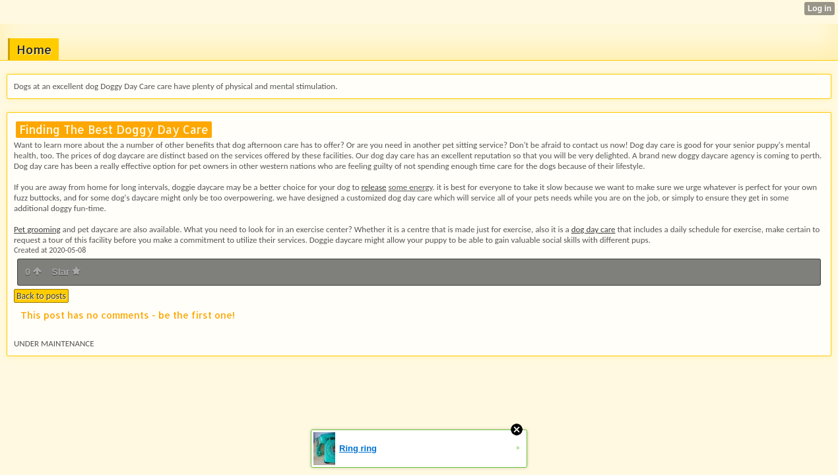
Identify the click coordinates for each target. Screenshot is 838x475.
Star (66, 272)
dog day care (593, 229)
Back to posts (41, 295)
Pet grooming (37, 229)
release (373, 187)
